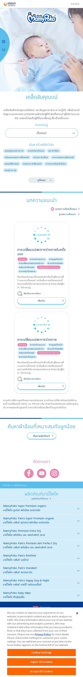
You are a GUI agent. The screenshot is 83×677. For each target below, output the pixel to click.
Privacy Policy (43, 636)
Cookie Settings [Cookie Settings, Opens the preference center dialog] (41, 654)
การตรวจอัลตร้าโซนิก (56, 163)
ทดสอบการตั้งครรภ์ (32, 163)
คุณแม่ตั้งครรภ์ (12, 163)
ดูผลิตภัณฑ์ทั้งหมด (39, 498)
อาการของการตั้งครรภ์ (63, 157)
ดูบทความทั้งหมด (67, 214)
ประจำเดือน (53, 150)
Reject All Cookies (41, 663)
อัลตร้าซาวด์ (10, 170)
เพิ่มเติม (41, 300)
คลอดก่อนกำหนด (36, 150)
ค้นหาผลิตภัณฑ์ (41, 436)
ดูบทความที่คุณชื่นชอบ (66, 208)
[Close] (77, 615)
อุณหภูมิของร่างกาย (14, 150)
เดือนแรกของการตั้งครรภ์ (17, 157)
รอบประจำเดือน (40, 157)
